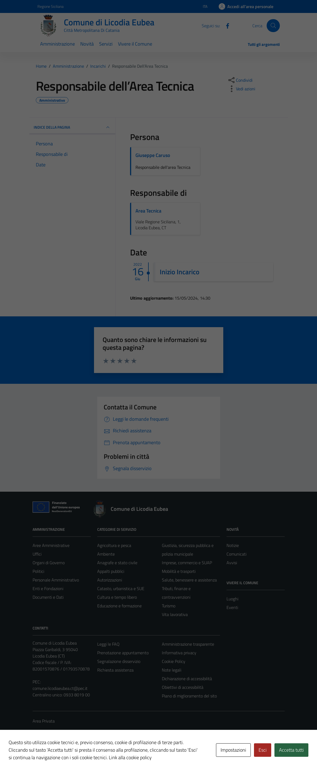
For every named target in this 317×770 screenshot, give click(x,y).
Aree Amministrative (51, 545)
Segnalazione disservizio (118, 661)
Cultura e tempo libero (117, 597)
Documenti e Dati (48, 597)
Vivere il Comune (135, 43)
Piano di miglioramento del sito (189, 696)
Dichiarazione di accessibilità (187, 678)
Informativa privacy (179, 652)
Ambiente (106, 554)
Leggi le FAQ (108, 644)
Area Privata (44, 721)
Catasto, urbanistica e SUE (120, 588)
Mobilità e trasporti (179, 571)
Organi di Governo (49, 562)
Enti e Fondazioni (48, 588)
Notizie (233, 545)
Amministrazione (57, 43)
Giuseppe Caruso (152, 155)
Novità (87, 43)
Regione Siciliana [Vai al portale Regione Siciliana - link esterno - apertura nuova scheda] (50, 6)
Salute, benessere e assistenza (189, 580)
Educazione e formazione (119, 606)
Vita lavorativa (175, 614)
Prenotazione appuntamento (123, 652)
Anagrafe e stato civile (117, 562)
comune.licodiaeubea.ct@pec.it (60, 688)
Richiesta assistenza (115, 670)
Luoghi (232, 599)
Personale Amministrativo (56, 580)
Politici (38, 571)
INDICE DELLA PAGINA (72, 127)
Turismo (168, 606)
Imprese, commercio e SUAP (187, 562)
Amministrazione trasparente (188, 644)
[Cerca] (273, 25)
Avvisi (232, 562)
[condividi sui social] (240, 80)
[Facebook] (225, 25)
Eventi (232, 607)
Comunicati (236, 554)
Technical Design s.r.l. (69, 754)
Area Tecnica (148, 210)
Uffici (37, 554)
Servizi (106, 43)
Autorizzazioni (109, 580)
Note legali (171, 670)
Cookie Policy (173, 661)
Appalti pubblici (110, 571)
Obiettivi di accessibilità (182, 687)
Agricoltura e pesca (114, 545)
